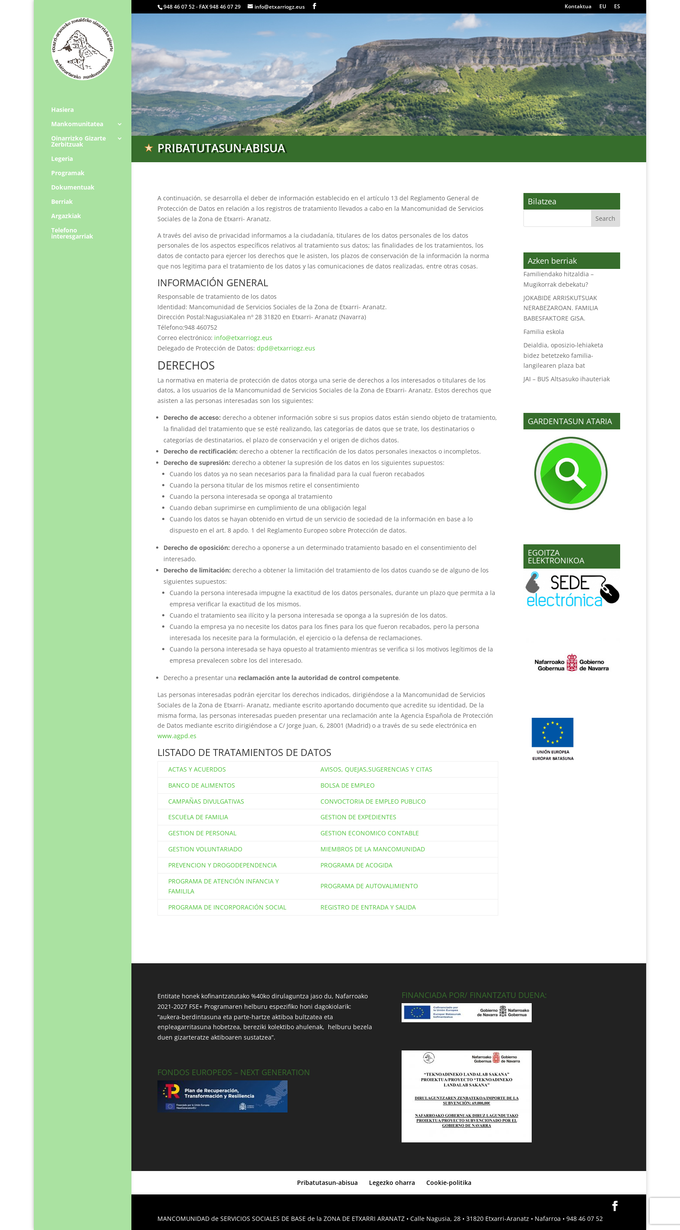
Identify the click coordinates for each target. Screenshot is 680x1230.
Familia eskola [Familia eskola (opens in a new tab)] (543, 331)
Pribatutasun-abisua (327, 1182)
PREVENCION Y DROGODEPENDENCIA (222, 865)
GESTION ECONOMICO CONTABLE (369, 833)
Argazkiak (66, 216)
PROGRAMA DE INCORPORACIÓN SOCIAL (227, 907)
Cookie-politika (448, 1182)
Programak (68, 173)
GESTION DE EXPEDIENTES (358, 817)
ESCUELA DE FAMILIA (198, 817)
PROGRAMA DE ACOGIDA (356, 865)
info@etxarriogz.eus (243, 338)
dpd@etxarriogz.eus (286, 348)
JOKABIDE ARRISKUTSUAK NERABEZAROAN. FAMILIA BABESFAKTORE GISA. (560, 308)
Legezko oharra (392, 1182)
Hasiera (62, 110)
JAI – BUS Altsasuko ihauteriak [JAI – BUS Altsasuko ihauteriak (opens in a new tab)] (566, 379)
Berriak (62, 202)
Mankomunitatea (77, 124)
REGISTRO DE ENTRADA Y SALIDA (368, 907)
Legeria (62, 159)
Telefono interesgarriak (72, 233)
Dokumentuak (73, 187)
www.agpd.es (176, 736)
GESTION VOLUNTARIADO (205, 849)
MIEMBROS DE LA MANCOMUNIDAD (372, 849)
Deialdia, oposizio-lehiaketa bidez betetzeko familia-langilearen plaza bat (563, 355)
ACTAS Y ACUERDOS (197, 769)
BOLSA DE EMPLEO (347, 785)
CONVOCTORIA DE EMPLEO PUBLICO (373, 801)
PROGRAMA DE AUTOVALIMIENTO (369, 886)
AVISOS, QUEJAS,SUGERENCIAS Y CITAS (376, 769)
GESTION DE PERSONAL (202, 833)
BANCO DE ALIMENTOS (201, 785)
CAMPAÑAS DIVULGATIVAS (206, 801)
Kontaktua (578, 7)
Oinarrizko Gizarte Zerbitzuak (78, 141)
